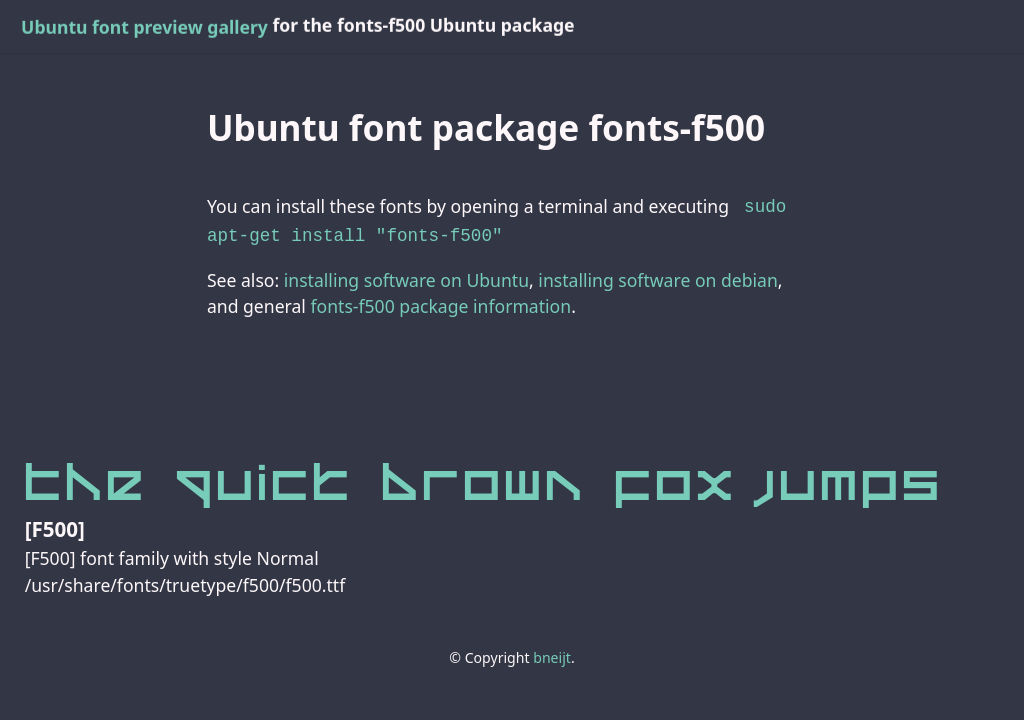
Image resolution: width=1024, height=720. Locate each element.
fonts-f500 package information (440, 302)
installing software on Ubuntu (406, 276)
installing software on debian (657, 276)
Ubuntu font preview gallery (144, 27)
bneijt (552, 653)
